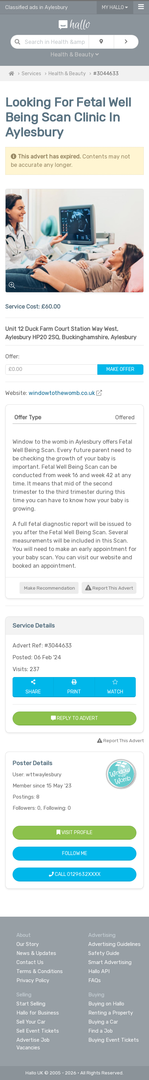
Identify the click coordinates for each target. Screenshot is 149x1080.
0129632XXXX (83, 874)
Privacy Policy (32, 980)
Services (31, 74)
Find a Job (100, 1031)
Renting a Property (110, 1013)
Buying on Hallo (106, 1004)
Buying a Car (103, 1022)
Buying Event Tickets (113, 1040)
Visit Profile (74, 833)
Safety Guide (103, 953)
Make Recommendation (49, 588)
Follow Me (74, 853)
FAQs (94, 980)
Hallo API (99, 971)
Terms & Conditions (39, 971)
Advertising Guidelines (114, 944)
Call (74, 874)
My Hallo (115, 7)
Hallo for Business (37, 1013)
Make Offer (120, 369)
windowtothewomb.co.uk (62, 393)
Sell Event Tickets (37, 1031)
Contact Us (30, 962)
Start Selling (30, 1004)
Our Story (27, 944)
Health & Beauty (75, 54)
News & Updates (36, 953)
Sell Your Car (30, 1022)
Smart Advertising (110, 962)
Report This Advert (109, 588)
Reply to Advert (74, 718)
